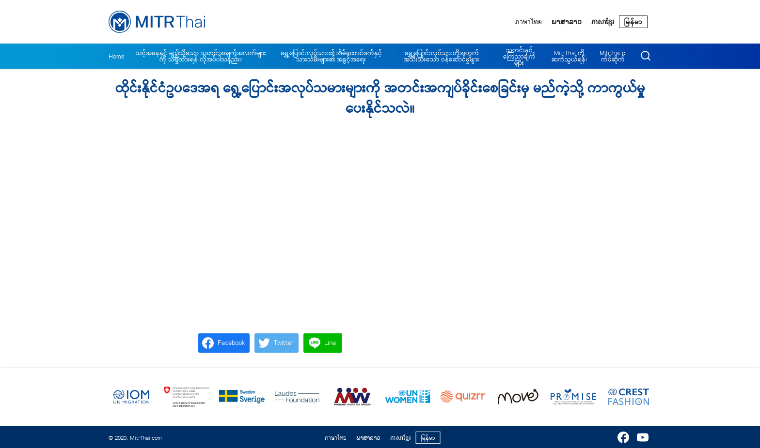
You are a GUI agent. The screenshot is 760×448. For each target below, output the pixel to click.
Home (117, 56)
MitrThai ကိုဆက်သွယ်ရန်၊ (569, 56)
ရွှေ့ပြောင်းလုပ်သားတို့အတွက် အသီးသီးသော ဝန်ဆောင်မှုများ (441, 56)
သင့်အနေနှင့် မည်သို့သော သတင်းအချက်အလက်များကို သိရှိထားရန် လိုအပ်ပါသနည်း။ (201, 56)
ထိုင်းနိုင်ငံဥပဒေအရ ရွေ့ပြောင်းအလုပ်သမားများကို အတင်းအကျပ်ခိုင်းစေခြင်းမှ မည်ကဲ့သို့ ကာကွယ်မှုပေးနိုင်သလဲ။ (380, 98)
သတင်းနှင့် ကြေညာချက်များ (519, 56)
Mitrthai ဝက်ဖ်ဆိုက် (613, 56)
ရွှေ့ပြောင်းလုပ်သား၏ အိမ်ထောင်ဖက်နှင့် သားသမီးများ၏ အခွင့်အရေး (331, 56)
